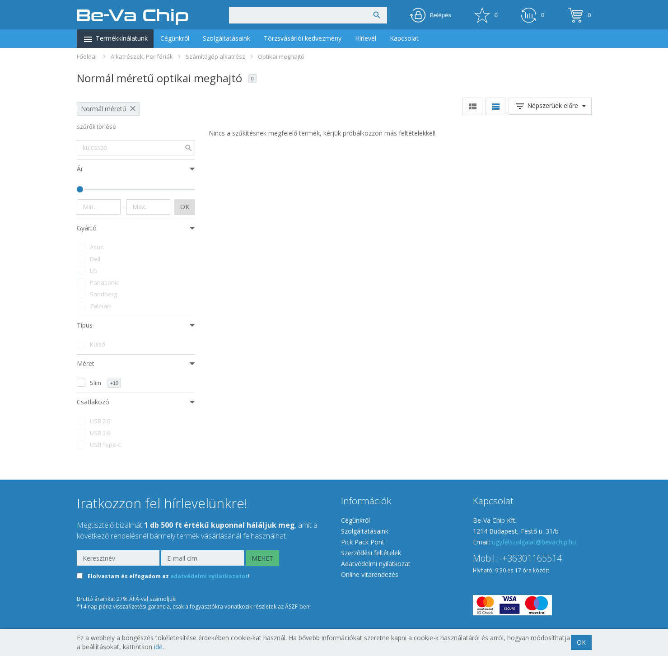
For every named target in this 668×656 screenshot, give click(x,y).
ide (158, 646)
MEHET (262, 558)
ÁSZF (291, 606)
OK (184, 206)
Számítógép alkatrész (215, 56)
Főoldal (87, 56)
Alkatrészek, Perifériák (142, 56)
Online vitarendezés (369, 574)
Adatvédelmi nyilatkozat (376, 563)
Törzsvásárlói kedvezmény (302, 38)
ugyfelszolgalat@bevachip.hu (534, 542)
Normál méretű (103, 108)
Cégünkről (174, 38)
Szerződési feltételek (371, 552)
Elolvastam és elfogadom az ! (169, 577)
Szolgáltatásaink (226, 38)
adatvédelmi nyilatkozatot (209, 577)
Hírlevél (365, 38)
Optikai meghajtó (281, 56)
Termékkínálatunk (115, 39)
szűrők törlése (96, 127)
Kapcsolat (404, 38)
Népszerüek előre (550, 106)
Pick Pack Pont (362, 542)
